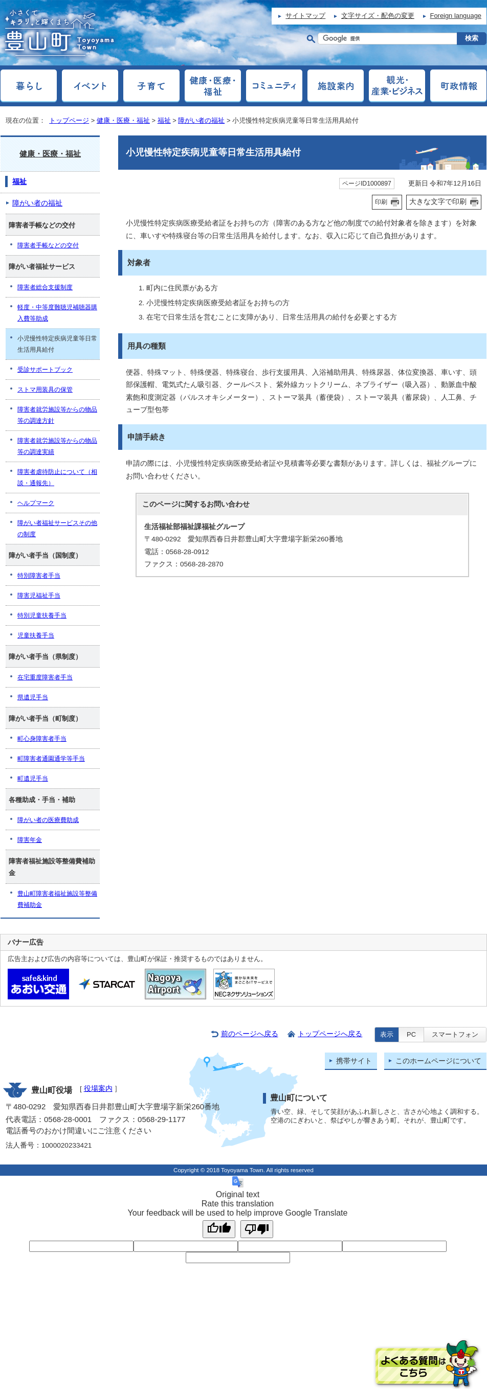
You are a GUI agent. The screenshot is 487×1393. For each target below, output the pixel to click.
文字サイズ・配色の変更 (377, 15)
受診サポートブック (45, 369)
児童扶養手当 (35, 635)
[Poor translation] (256, 1229)
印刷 (381, 201)
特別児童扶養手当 (42, 615)
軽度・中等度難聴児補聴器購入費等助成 (57, 313)
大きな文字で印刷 (438, 201)
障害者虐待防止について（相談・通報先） (57, 477)
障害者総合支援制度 (45, 287)
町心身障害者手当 (42, 738)
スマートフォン (455, 1034)
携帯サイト (354, 1061)
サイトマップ (305, 15)
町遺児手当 (32, 778)
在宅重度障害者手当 (45, 677)
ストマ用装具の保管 (45, 389)
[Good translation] (219, 1229)
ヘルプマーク (35, 503)
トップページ (69, 120)
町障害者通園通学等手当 (51, 758)
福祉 (164, 120)
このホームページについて (438, 1061)
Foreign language (455, 15)
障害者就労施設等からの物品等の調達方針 (57, 415)
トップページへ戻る (330, 1034)
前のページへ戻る (249, 1034)
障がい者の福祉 (201, 120)
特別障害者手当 (38, 575)
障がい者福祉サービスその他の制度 (57, 528)
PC (411, 1034)
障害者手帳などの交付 (48, 245)
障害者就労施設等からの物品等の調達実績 (57, 446)
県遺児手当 (32, 697)
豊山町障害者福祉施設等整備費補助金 (57, 899)
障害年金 (29, 839)
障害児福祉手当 (38, 595)
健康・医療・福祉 (123, 120)
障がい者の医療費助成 (48, 820)
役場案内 (98, 1088)
